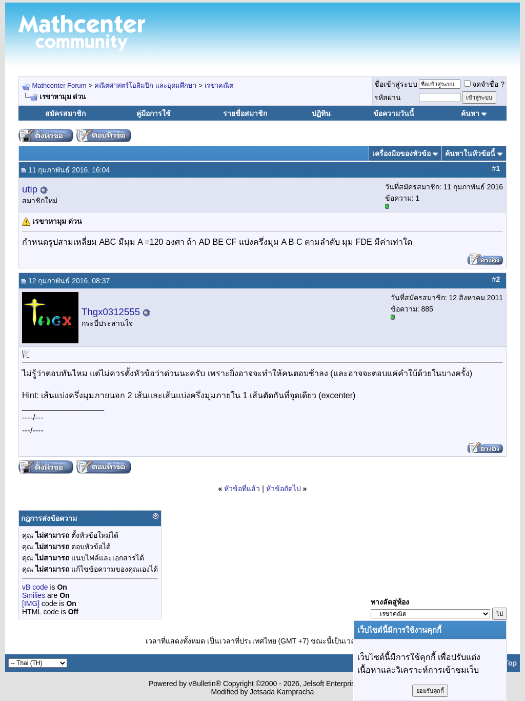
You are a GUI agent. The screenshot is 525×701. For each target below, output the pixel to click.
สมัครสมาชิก (65, 113)
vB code (35, 587)
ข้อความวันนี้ (393, 113)
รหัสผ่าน (387, 97)
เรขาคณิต (219, 85)
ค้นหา (470, 113)
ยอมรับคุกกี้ (430, 691)
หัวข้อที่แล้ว (242, 488)
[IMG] (30, 603)
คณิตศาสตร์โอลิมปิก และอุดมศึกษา (145, 85)
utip (29, 189)
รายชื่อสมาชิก (245, 113)
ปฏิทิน (321, 113)
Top (510, 663)
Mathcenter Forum (59, 85)
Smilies (33, 595)
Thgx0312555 (111, 311)
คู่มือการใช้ (153, 113)
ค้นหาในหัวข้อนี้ (470, 153)
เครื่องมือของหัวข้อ (401, 153)
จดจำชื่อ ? (484, 84)
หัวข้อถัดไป (283, 488)
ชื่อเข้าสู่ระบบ (395, 84)
